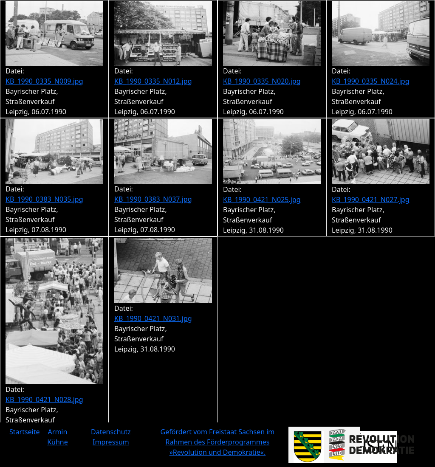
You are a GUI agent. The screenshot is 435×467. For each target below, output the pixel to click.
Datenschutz (111, 431)
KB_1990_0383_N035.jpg (44, 199)
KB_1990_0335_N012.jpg (153, 81)
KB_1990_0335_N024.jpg (371, 81)
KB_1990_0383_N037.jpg (153, 199)
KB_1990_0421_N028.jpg (44, 399)
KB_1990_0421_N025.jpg (262, 199)
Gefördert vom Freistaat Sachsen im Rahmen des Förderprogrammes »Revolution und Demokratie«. (218, 442)
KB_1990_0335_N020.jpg (262, 81)
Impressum (111, 442)
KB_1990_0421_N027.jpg (371, 199)
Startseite (24, 431)
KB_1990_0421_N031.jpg (153, 318)
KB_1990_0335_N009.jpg (44, 81)
